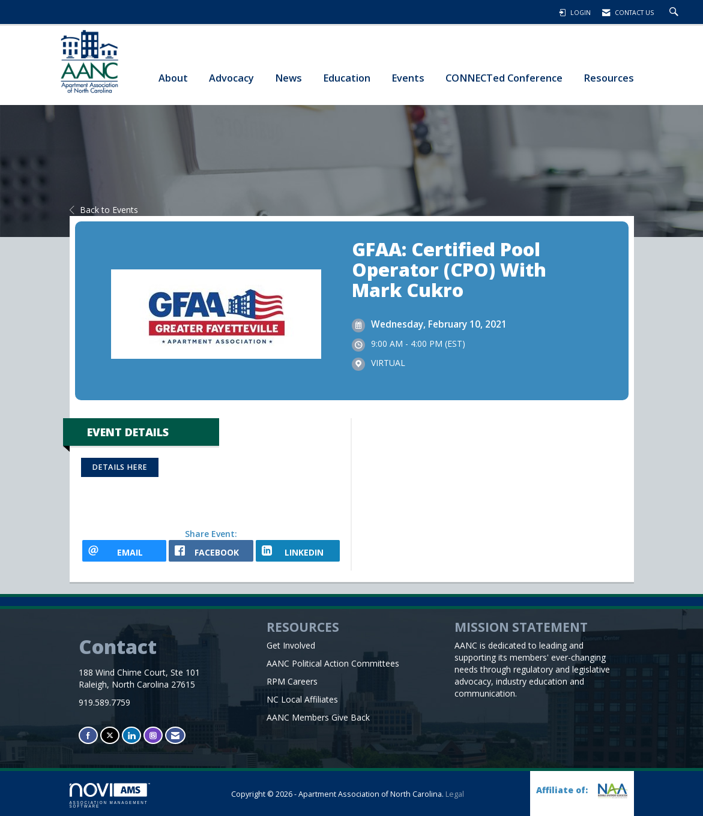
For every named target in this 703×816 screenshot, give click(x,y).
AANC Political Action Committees (333, 663)
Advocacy (231, 78)
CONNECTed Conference (504, 78)
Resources (609, 78)
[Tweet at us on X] (109, 735)
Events (407, 78)
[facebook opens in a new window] (211, 551)
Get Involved (291, 645)
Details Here (120, 467)
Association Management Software (110, 795)
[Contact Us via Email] (175, 735)
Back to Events (104, 209)
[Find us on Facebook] (88, 735)
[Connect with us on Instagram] (153, 735)
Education (346, 78)
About (173, 78)
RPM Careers (292, 681)
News (288, 78)
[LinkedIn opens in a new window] (298, 551)
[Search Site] (675, 13)
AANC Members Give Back (318, 717)
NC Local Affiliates (302, 699)
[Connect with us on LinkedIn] (131, 735)
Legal (454, 794)
